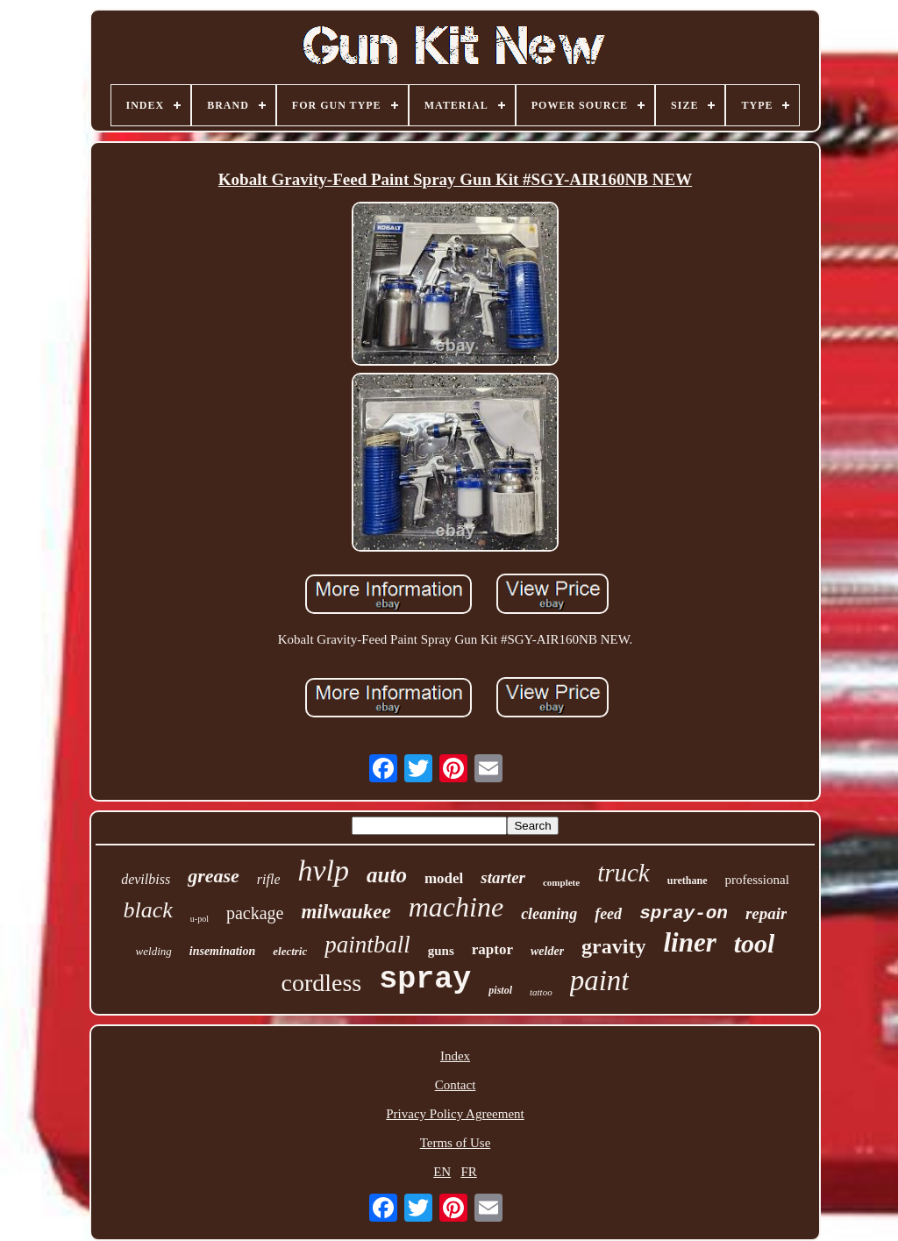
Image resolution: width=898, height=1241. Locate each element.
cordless (322, 982)
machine (456, 907)
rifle (269, 879)
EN (442, 1172)
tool (754, 943)
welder (547, 951)
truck (623, 873)
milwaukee (345, 912)
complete (561, 882)
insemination (222, 951)
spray (425, 979)
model (443, 878)
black (148, 910)
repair (766, 913)
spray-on (683, 913)
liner (689, 942)
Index (455, 1056)
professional (757, 880)
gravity (613, 946)
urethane (687, 880)
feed (608, 914)
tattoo (541, 992)
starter (503, 877)
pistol (500, 990)
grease (213, 876)
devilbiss (145, 879)
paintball (367, 944)
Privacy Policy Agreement (455, 1114)
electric (290, 951)
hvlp (323, 870)
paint (600, 980)
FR (468, 1172)
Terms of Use (455, 1143)
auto (387, 875)
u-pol (199, 919)
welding (154, 951)
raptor (492, 949)
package (255, 913)
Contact (455, 1085)
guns (441, 951)
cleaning (549, 914)
